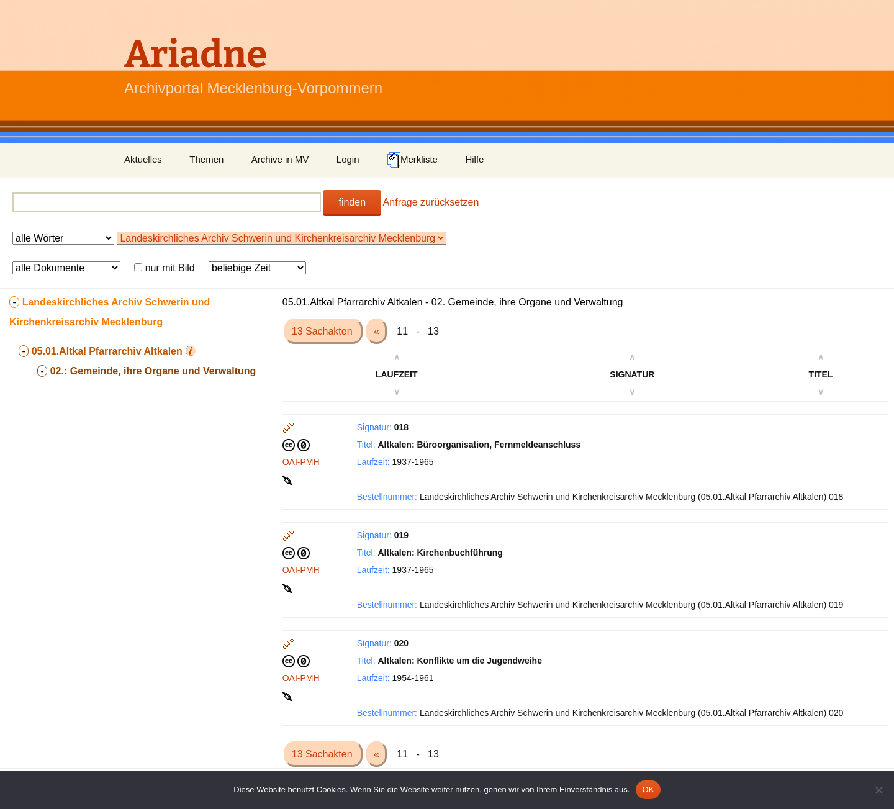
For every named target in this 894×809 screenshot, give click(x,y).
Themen (206, 159)
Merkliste (412, 160)
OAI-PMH (301, 462)
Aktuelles (143, 159)
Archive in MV (280, 159)
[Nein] (878, 790)
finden (352, 202)
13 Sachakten (323, 331)
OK (648, 789)
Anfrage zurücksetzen (431, 202)
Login (347, 159)
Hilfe (474, 159)
